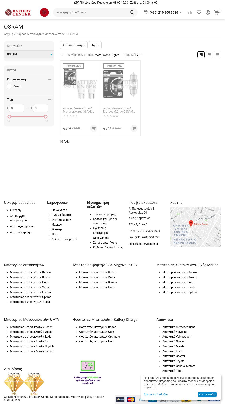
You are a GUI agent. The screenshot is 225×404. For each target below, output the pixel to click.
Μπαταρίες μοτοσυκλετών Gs (29, 341)
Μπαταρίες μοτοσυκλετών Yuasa (31, 331)
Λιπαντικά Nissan (173, 341)
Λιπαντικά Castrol (173, 356)
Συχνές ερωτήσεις (105, 242)
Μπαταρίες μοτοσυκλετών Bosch (31, 327)
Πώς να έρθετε (61, 214)
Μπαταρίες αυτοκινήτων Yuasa (30, 301)
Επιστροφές (100, 232)
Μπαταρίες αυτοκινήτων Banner (30, 272)
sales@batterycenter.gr (143, 243)
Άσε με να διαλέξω (156, 394)
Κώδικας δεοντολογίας (108, 247)
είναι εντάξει (207, 394)
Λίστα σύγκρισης (20, 232)
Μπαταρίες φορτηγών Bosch (97, 272)
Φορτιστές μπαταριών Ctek (96, 331)
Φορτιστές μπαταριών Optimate (99, 336)
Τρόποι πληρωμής (104, 214)
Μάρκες (57, 224)
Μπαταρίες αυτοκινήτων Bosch (30, 277)
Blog (54, 234)
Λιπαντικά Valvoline (174, 331)
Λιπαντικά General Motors (178, 366)
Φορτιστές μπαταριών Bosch (97, 327)
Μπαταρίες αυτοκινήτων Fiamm (30, 292)
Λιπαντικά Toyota (173, 361)
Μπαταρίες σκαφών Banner (179, 272)
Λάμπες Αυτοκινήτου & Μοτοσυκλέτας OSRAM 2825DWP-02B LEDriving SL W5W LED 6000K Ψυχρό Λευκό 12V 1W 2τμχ (80, 110)
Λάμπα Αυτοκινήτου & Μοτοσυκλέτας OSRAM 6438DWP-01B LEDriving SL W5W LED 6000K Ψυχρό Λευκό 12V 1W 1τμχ (120, 110)
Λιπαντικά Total (172, 370)
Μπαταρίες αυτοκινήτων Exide (29, 282)
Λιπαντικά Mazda (173, 346)
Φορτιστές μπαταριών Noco (97, 341)
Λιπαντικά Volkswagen (176, 336)
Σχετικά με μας (61, 219)
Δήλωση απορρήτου (64, 239)
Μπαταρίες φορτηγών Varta (97, 277)
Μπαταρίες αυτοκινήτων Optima (30, 297)
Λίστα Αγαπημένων (22, 226)
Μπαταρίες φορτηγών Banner (98, 282)
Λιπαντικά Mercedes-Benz (178, 327)
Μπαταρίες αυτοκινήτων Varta (29, 287)
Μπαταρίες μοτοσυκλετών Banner (31, 351)
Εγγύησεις (99, 228)
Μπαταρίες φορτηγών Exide (97, 287)
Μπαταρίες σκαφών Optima (179, 292)
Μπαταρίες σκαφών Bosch (179, 277)
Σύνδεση (15, 210)
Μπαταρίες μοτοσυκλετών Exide (30, 336)
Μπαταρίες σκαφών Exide (178, 287)
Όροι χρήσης (101, 237)
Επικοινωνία (59, 210)
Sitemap (57, 229)
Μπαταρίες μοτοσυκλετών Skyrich (32, 346)
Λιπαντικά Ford (172, 351)
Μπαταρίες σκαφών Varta (178, 282)
